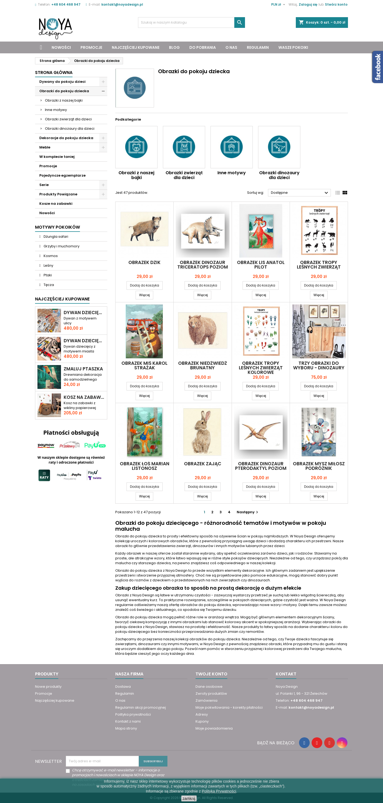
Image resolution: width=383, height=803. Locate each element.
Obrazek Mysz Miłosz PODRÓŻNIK (319, 465)
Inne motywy (56, 109)
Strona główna (53, 72)
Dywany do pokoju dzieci (62, 81)
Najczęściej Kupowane (62, 299)
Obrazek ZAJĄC (202, 463)
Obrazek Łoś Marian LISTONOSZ (144, 465)
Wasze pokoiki (293, 47)
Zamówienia (206, 700)
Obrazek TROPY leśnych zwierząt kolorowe (261, 368)
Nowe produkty (48, 686)
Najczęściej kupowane (135, 47)
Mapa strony (126, 728)
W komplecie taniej (57, 156)
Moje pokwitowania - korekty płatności (229, 707)
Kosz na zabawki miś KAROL (84, 397)
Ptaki (47, 275)
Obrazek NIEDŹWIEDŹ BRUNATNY (202, 365)
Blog (174, 47)
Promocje (91, 47)
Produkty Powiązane (58, 194)
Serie (44, 184)
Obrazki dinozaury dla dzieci (69, 128)
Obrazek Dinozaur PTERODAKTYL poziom (260, 465)
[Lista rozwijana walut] (278, 4)
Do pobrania (202, 47)
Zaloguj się (308, 4)
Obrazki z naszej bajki (64, 100)
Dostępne (300, 193)
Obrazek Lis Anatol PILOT (261, 264)
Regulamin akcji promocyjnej (140, 707)
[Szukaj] (191, 22)
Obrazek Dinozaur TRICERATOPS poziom (202, 264)
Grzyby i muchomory (61, 246)
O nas (231, 47)
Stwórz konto (336, 4)
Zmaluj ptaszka (83, 369)
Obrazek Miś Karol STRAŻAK (144, 365)
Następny (248, 512)
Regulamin (258, 47)
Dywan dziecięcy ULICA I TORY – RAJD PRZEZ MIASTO (84, 341)
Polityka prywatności (133, 714)
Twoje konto (211, 674)
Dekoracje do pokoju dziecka (66, 137)
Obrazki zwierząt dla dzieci (68, 119)
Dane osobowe (209, 686)
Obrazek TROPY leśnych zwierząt (319, 264)
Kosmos (50, 255)
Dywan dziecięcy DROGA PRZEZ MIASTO (84, 312)
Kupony (202, 721)
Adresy (202, 714)
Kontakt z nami (128, 721)
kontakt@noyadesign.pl (122, 4)
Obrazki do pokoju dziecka (64, 91)
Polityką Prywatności (219, 791)
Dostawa (123, 686)
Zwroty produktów (211, 693)
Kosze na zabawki (55, 203)
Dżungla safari (55, 236)
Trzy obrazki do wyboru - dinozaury (318, 365)
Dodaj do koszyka (144, 285)
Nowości (61, 47)
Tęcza (48, 284)
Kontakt (286, 674)
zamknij (189, 798)
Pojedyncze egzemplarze (62, 175)
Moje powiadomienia (214, 728)
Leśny (48, 265)
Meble (44, 147)
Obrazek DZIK (144, 262)
